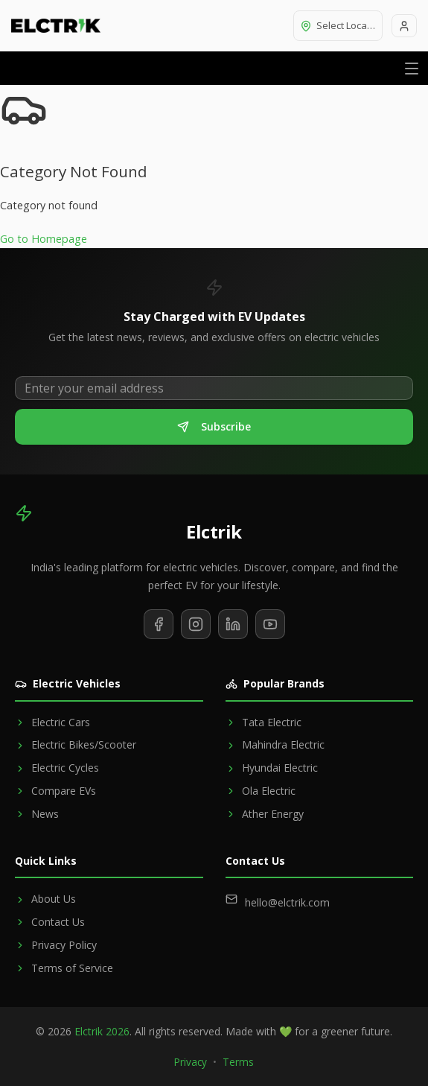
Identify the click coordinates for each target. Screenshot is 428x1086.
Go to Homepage (43, 239)
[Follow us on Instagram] (196, 624)
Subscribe (214, 426)
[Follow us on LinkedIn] (233, 624)
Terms (238, 1062)
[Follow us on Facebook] (158, 624)
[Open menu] (412, 68)
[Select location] (338, 25)
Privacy (190, 1062)
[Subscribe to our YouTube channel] (270, 624)
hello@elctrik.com (287, 902)
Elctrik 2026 (102, 1031)
